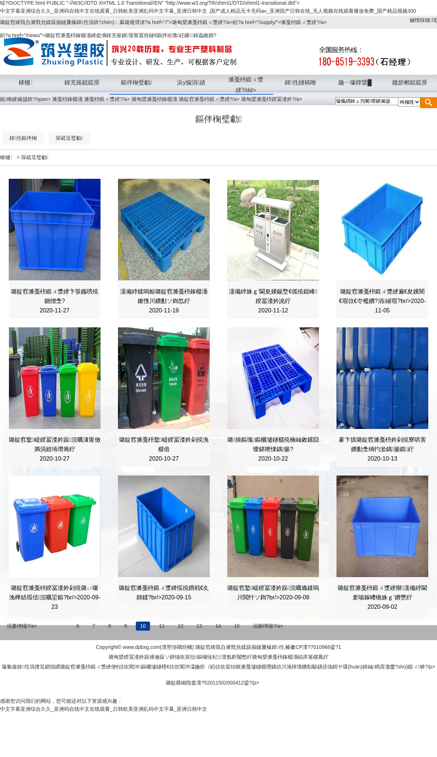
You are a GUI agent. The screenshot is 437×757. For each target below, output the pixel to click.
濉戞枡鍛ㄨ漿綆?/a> (107, 99)
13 (199, 626)
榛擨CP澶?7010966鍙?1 (313, 647)
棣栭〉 (7, 157)
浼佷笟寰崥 (410, 647)
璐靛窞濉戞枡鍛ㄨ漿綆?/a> (210, 99)
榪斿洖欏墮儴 (356, 647)
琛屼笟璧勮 (34, 157)
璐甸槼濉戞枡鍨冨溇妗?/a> (271, 99)
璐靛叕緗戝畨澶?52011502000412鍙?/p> (212, 683)
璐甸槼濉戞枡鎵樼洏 (154, 99)
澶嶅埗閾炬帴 (177, 647)
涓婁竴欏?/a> (22, 626)
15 (237, 626)
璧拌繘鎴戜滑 (89, 647)
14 (218, 626)
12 (181, 626)
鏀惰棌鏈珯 (423, 20)
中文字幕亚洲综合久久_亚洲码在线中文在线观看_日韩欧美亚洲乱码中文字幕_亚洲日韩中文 (103, 709)
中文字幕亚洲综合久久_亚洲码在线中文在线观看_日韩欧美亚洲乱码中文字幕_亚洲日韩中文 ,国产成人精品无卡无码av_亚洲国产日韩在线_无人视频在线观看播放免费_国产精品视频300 (208, 11)
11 (162, 626)
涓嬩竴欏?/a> (268, 626)
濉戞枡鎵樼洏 (67, 99)
